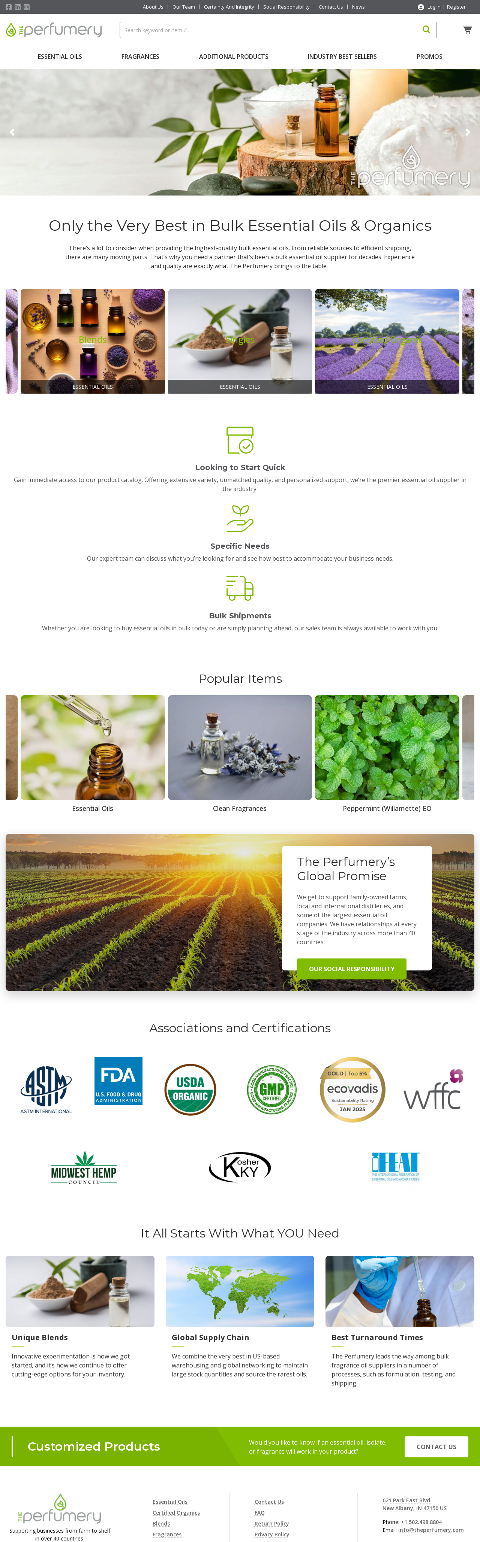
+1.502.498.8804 (421, 1425)
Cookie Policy (272, 1448)
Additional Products (233, 56)
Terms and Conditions (284, 1481)
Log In (434, 6)
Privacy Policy (272, 1438)
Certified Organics (176, 1416)
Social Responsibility (286, 6)
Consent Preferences (282, 1492)
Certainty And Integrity (229, 6)
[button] (12, 130)
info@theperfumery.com (431, 1433)
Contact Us (331, 6)
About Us (153, 6)
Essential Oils (60, 56)
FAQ (260, 1416)
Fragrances (140, 56)
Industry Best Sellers (342, 56)
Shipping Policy (274, 1459)
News (358, 6)
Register (456, 6)
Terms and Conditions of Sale (294, 1470)
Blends (161, 1427)
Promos (429, 56)
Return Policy (272, 1427)
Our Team (183, 6)
